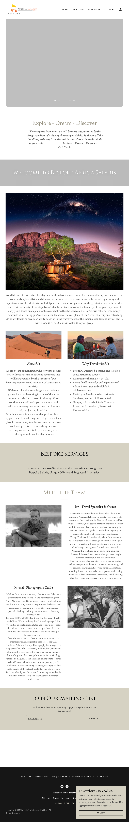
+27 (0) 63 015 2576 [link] (64, 803)
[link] (22, 8)
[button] (109, 9)
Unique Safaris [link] (60, 776)
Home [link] (65, 9)
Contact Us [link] (100, 776)
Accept (101, 813)
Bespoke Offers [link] (81, 776)
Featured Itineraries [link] (87, 9)
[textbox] (54, 718)
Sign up (94, 718)
